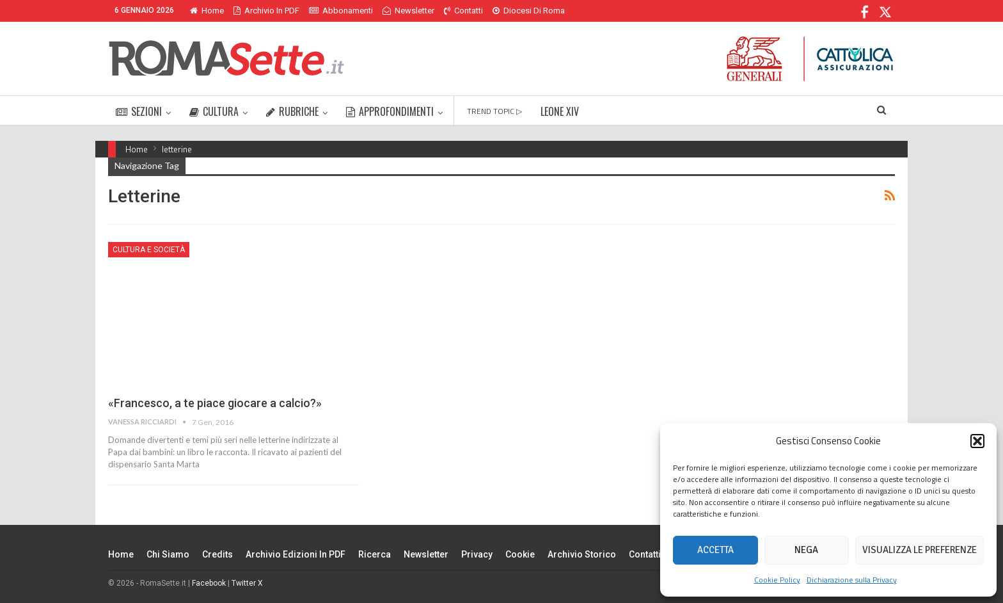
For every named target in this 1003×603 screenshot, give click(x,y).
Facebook (209, 583)
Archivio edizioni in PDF (295, 554)
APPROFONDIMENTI (390, 111)
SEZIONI (139, 111)
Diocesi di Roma (529, 10)
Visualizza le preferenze (919, 550)
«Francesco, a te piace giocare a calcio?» (215, 403)
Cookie (520, 554)
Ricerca (374, 554)
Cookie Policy (777, 580)
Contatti (463, 10)
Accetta (715, 550)
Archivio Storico (582, 554)
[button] (977, 441)
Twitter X (247, 583)
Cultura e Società (149, 249)
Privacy (477, 554)
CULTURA (214, 111)
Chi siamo (167, 554)
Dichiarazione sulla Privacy (852, 580)
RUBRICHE (292, 111)
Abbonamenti (341, 10)
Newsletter (408, 10)
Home (207, 10)
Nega (806, 550)
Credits (217, 554)
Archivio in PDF (266, 10)
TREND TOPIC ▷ (494, 111)
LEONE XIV (560, 111)
